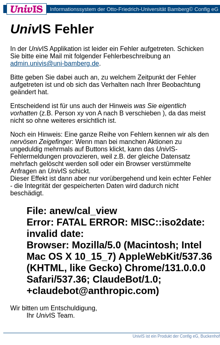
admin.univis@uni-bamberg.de (54, 63)
